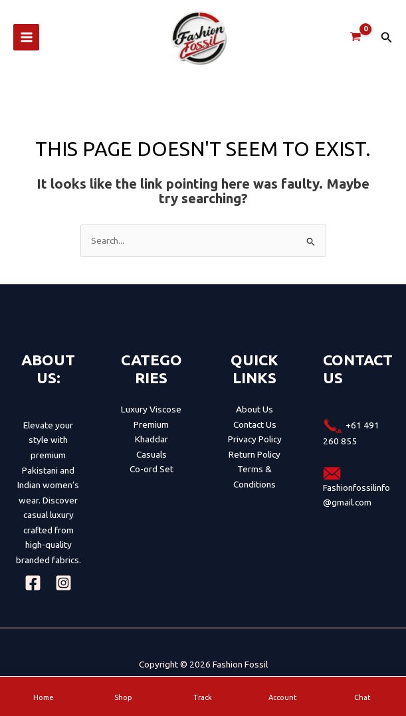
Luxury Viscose (151, 417)
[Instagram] (63, 590)
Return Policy (254, 462)
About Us (254, 417)
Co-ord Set (151, 477)
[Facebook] (33, 590)
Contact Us (254, 432)
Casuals (151, 462)
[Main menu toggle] (26, 41)
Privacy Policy (255, 447)
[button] (387, 41)
